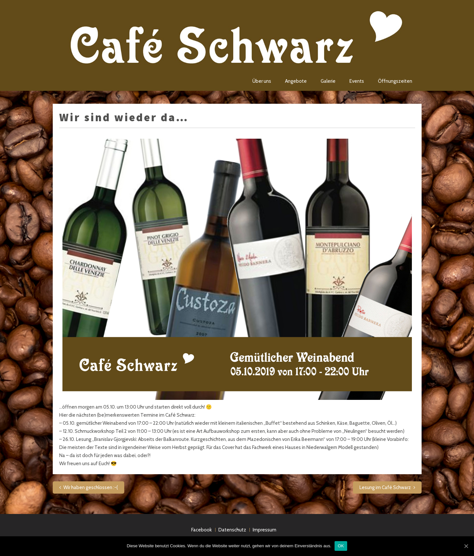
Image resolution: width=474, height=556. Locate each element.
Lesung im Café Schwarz (385, 487)
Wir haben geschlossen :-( (90, 487)
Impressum (264, 530)
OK (341, 545)
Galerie (328, 81)
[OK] (466, 546)
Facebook (201, 530)
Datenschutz (232, 530)
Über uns (261, 81)
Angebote (296, 81)
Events (356, 81)
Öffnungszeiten (395, 81)
